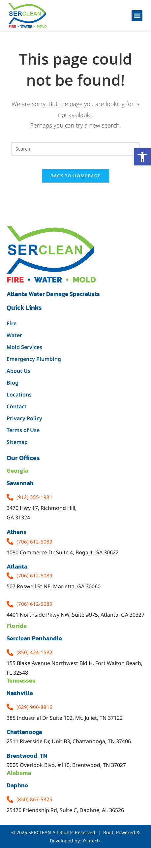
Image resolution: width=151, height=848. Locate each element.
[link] (142, 156)
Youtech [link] (91, 840)
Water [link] (14, 335)
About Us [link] (18, 370)
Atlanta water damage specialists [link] (53, 293)
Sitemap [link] (17, 442)
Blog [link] (12, 382)
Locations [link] (19, 394)
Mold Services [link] (24, 347)
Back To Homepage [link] (75, 176)
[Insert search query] (75, 149)
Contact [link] (17, 406)
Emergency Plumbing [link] (34, 359)
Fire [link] (11, 323)
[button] (137, 15)
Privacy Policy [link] (24, 418)
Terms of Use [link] (23, 430)
